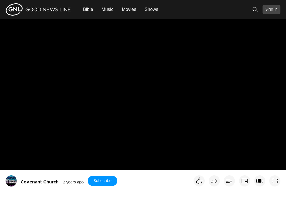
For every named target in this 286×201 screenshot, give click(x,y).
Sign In (271, 9)
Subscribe (102, 181)
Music (108, 9)
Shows (151, 9)
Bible (88, 9)
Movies (129, 9)
